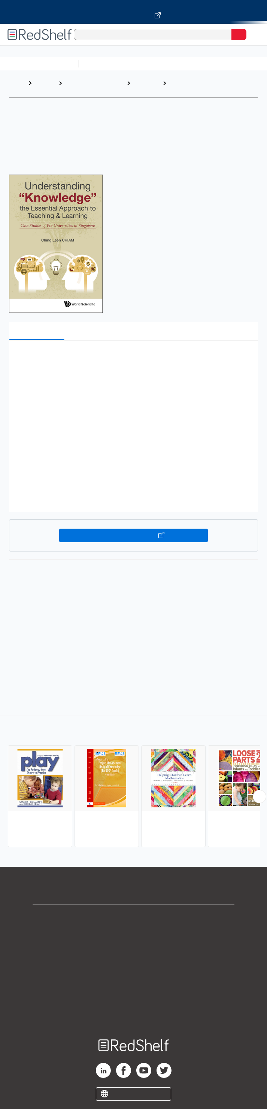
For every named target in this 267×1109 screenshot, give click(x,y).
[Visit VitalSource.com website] (133, 12)
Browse (45, 83)
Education (146, 83)
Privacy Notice (133, 949)
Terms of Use (133, 965)
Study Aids (101, 63)
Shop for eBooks (134, 916)
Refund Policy (133, 982)
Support (133, 932)
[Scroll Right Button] (259, 796)
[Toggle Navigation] (253, 34)
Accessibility (134, 998)
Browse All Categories (39, 63)
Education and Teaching (83, 86)
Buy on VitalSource (133, 535)
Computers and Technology (213, 63)
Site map (133, 1015)
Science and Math (147, 63)
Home (17, 83)
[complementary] (133, 782)
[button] (132, 357)
